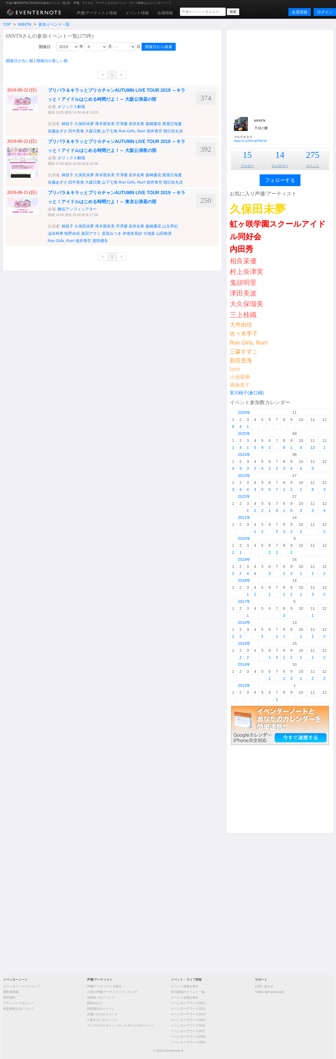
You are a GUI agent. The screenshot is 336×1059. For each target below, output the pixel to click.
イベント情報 (137, 13)
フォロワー (279, 166)
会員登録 (299, 12)
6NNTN (24, 24)
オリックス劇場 (71, 106)
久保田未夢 (84, 123)
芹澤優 (122, 123)
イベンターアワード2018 (188, 1036)
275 (312, 155)
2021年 (244, 517)
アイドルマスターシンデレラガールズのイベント (121, 1025)
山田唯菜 (164, 233)
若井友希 (136, 123)
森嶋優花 (153, 123)
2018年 (244, 580)
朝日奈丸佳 (173, 131)
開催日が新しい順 (52, 60)
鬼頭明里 (243, 282)
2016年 (244, 622)
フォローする (280, 180)
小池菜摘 (240, 377)
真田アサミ (91, 233)
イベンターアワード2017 (188, 1031)
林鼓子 (67, 123)
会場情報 (165, 13)
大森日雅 (93, 131)
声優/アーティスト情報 (97, 13)
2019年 (244, 559)
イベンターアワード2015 (188, 1019)
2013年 (244, 685)
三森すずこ (244, 351)
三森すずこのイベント (102, 1019)
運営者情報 (10, 992)
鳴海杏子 (240, 385)
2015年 (244, 643)
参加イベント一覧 (54, 24)
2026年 (244, 412)
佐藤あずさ (57, 131)
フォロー (247, 166)
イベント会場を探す (185, 997)
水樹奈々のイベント (101, 997)
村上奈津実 (246, 271)
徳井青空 (154, 131)
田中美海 (76, 131)
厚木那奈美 (105, 123)
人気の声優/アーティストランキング (112, 992)
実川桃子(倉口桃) (247, 392)
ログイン (325, 12)
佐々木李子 (244, 334)
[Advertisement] (280, 72)
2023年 (244, 475)
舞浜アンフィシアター (77, 209)
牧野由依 (72, 233)
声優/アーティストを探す (104, 986)
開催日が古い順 (19, 60)
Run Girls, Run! (132, 131)
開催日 (45, 46)
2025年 (244, 433)
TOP (7, 24)
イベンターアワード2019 (188, 1042)
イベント (312, 166)
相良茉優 (243, 261)
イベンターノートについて (21, 986)
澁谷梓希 (56, 233)
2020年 (244, 538)
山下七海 (110, 131)
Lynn (235, 369)
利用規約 (9, 997)
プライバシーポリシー (18, 1003)
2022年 (244, 496)
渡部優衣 (100, 240)
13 (313, 447)
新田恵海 (241, 360)
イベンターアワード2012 (188, 1003)
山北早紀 (170, 226)
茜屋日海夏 (172, 123)
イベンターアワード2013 (188, 1008)
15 (247, 155)
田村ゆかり (94, 1003)
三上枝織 (243, 314)
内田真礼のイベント (101, 1008)
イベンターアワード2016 (188, 1025)
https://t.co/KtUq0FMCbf (250, 140)
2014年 (244, 664)
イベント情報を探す (185, 986)
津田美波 (243, 293)
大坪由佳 (241, 325)
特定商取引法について (18, 1008)
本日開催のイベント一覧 (188, 992)
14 (279, 155)
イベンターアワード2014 (188, 1014)
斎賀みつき (111, 233)
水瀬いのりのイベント (102, 1014)
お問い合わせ (264, 986)
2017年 (244, 601)
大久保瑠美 (246, 304)
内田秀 (241, 249)
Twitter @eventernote (269, 992)
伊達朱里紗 (132, 233)
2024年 (244, 454)
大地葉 (149, 233)
